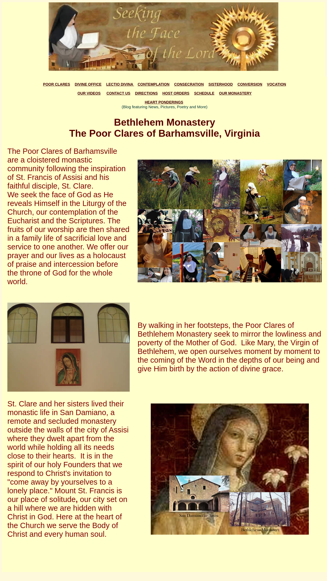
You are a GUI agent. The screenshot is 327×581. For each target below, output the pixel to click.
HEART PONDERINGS (164, 102)
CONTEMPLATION (153, 84)
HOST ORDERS (175, 93)
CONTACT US (118, 93)
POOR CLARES (56, 84)
